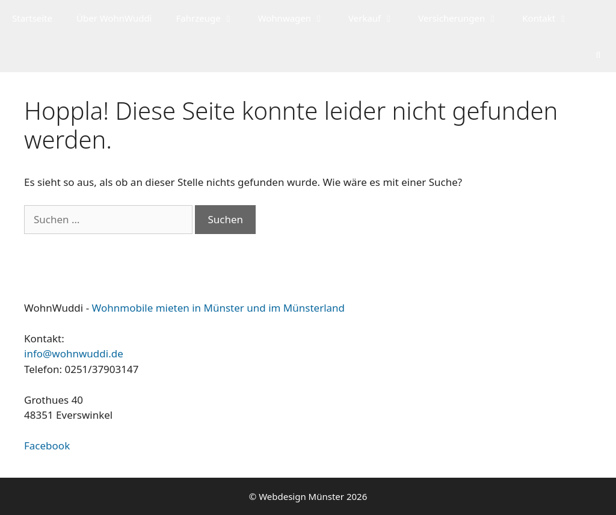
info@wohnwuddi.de (73, 353)
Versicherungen (464, 18)
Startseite (32, 18)
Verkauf (377, 18)
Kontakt (551, 18)
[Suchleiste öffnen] (598, 54)
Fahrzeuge (210, 18)
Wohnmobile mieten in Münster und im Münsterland (218, 308)
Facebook (47, 445)
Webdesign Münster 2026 (313, 496)
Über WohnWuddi (114, 18)
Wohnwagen (297, 18)
